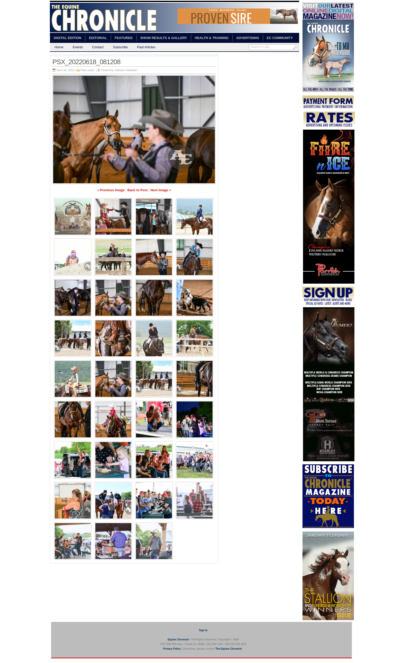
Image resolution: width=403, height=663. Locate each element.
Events (78, 47)
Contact (98, 47)
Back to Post (137, 190)
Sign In (203, 630)
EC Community (280, 38)
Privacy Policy (172, 648)
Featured (124, 38)
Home (58, 47)
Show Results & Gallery (163, 38)
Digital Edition (67, 38)
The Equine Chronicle (228, 648)
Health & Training (211, 38)
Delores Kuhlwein (126, 70)
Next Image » (160, 190)
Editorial (98, 38)
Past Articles (146, 47)
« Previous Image (111, 190)
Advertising (247, 38)
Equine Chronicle (178, 639)
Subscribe (120, 47)
